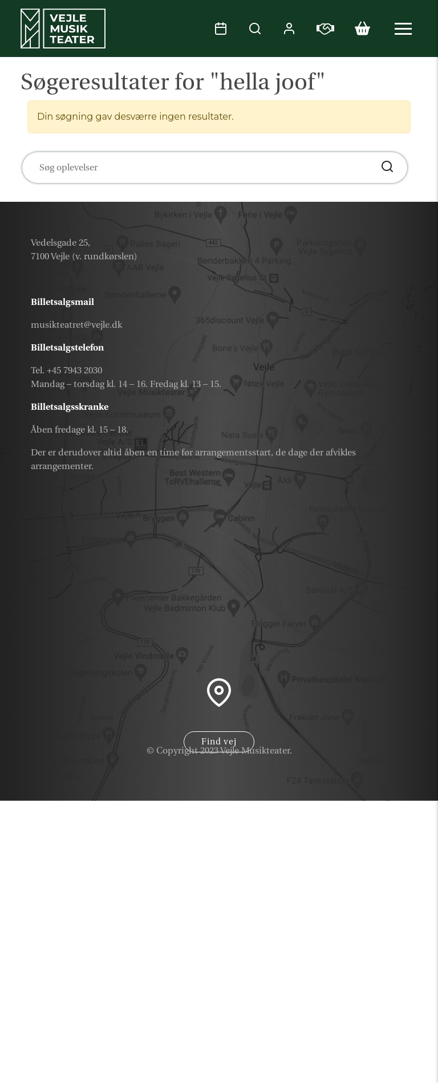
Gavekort (377, 988)
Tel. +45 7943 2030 (66, 370)
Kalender (378, 961)
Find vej (219, 742)
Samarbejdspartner (344, 1042)
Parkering (376, 1069)
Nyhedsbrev (368, 1015)
